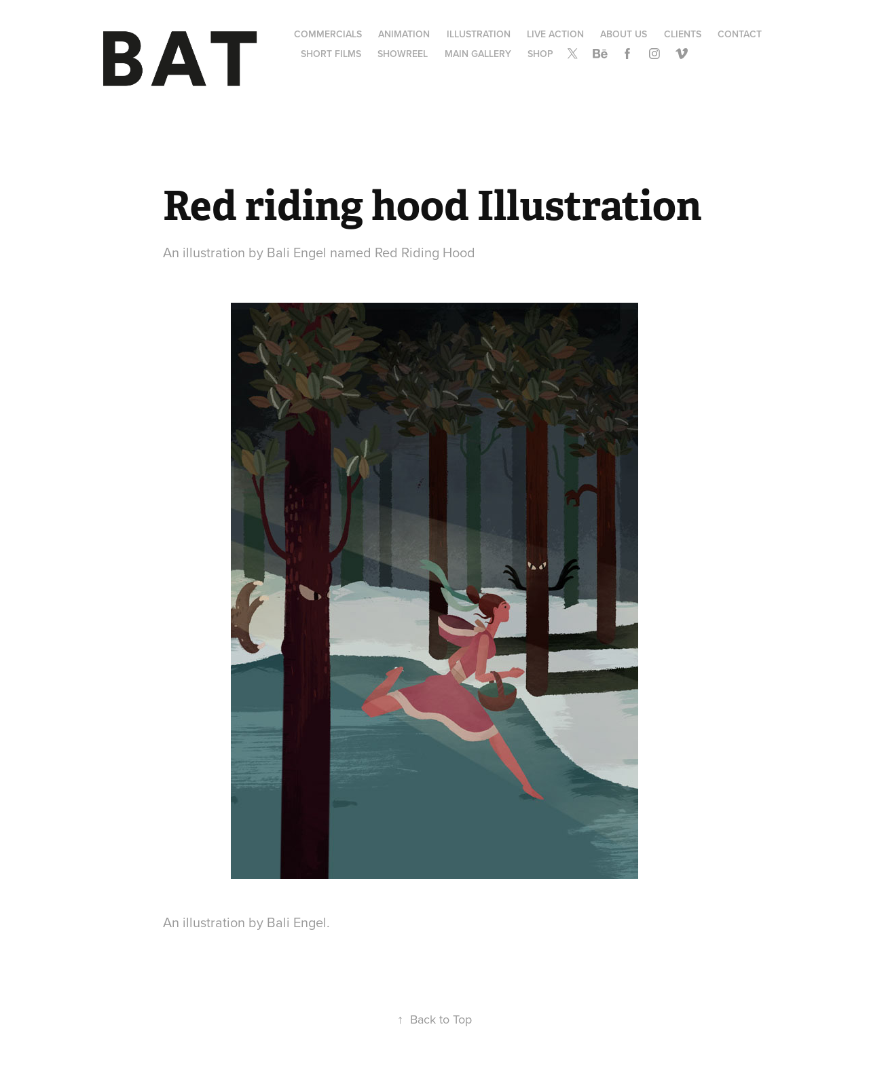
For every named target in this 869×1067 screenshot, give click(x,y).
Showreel (402, 53)
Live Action (555, 34)
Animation (404, 34)
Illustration (479, 34)
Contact (740, 34)
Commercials (328, 34)
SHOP (540, 53)
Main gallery (478, 53)
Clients (682, 34)
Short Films (331, 53)
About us (623, 34)
